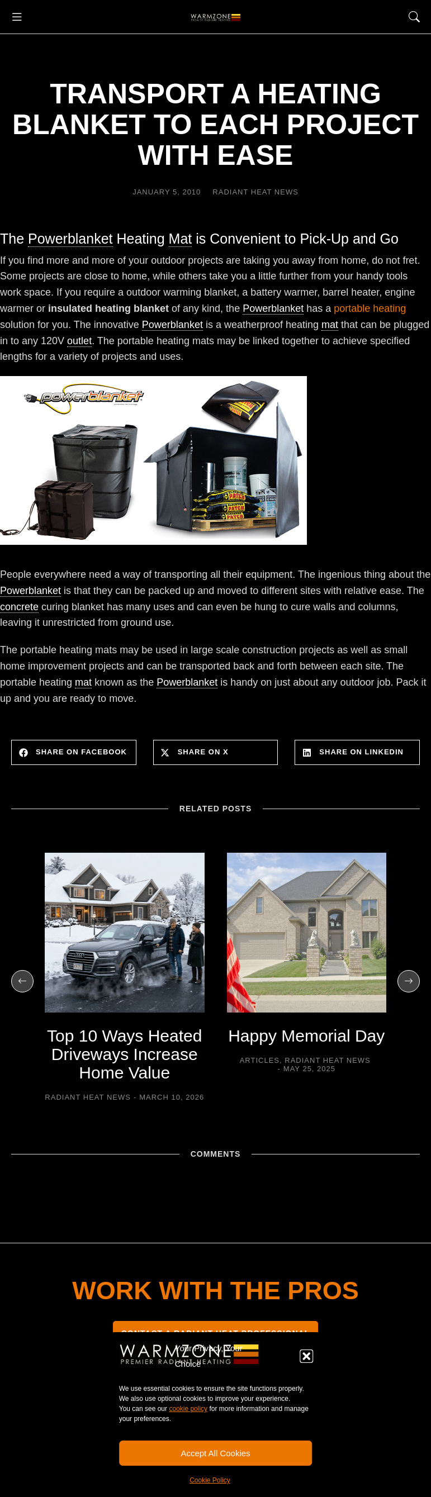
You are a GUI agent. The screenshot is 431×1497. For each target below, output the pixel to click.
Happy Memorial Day (306, 1035)
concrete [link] (19, 606)
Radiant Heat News (255, 192)
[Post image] (125, 933)
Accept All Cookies (215, 1453)
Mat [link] (180, 238)
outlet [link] (79, 340)
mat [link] (329, 324)
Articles (260, 1060)
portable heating (370, 308)
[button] (306, 1356)
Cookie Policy (210, 1480)
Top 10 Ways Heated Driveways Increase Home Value (124, 1054)
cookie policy (188, 1409)
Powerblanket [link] (70, 238)
